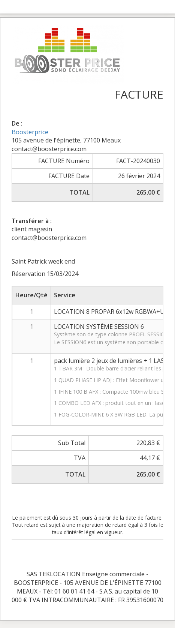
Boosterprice (30, 132)
